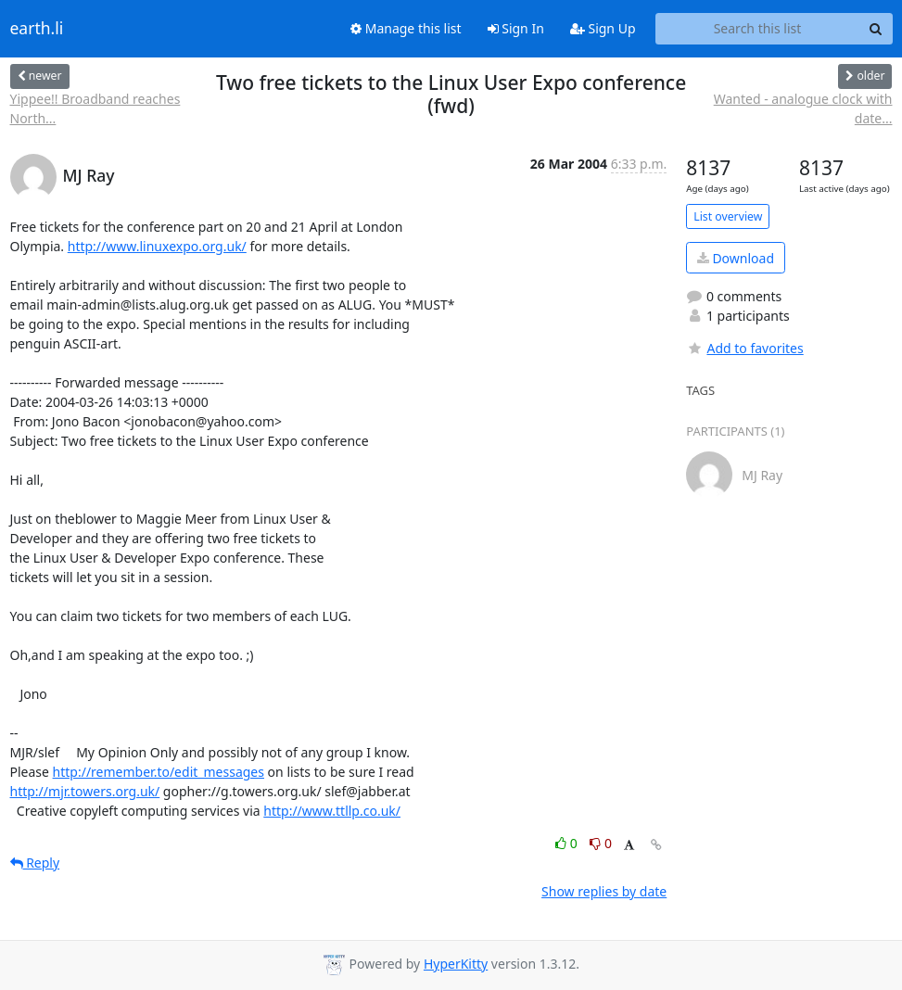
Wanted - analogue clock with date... (803, 108)
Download (735, 258)
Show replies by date (604, 891)
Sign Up (603, 28)
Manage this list (406, 28)
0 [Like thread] (567, 843)
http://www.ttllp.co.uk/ (331, 810)
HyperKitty (456, 963)
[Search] (876, 28)
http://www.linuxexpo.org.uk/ (157, 246)
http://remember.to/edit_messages (158, 772)
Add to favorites (744, 348)
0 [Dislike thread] (601, 843)
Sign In (516, 28)
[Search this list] (757, 28)
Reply (35, 862)
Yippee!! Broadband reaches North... (95, 108)
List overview (727, 216)
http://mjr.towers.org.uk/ (85, 791)
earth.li (37, 29)
